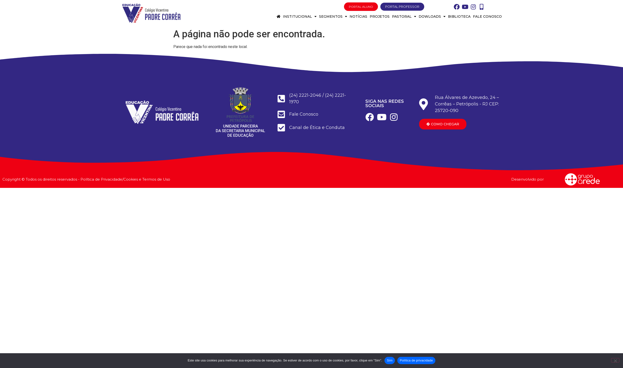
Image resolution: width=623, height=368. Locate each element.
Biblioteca (459, 16)
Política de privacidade (416, 360)
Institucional (300, 16)
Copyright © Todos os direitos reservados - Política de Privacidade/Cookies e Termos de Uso (86, 179)
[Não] (615, 360)
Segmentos (333, 16)
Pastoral (404, 16)
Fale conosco (487, 16)
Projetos (380, 16)
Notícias (358, 16)
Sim (389, 360)
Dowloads (432, 16)
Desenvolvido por (527, 179)
